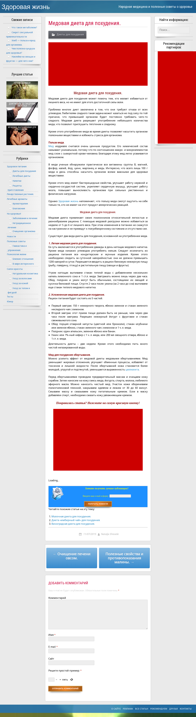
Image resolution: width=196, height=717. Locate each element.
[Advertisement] (98, 64)
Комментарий (57, 598)
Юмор (10, 301)
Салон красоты (15, 268)
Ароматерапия (20, 203)
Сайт (51, 658)
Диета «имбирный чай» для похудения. (75, 520)
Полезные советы (16, 241)
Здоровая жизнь (26, 6)
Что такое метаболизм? (24, 27)
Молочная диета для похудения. (71, 516)
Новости (11, 236)
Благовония (19, 208)
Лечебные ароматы (17, 199)
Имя (52, 635)
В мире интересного (23, 263)
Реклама (128, 708)
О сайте (116, 708)
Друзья (173, 708)
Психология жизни (16, 254)
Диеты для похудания (70, 34)
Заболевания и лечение (25, 218)
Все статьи (141, 708)
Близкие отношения (23, 258)
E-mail (53, 646)
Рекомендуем (158, 708)
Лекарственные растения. (20, 194)
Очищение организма (24, 231)
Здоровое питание (17, 166)
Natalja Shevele (110, 534)
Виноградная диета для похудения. (73, 523)
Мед (51, 146)
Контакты (186, 708)
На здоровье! (14, 213)
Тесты (10, 296)
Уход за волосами (22, 278)
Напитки (17, 180)
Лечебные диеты (21, 175)
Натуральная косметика (25, 273)
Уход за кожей (20, 283)
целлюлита (132, 369)
